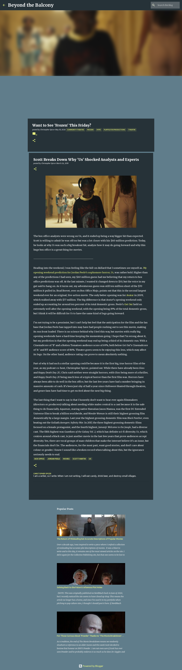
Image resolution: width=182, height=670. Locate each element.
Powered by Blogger (91, 666)
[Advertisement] (91, 97)
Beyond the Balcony (31, 5)
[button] (34, 141)
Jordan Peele (54, 459)
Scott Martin (79, 459)
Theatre (131, 130)
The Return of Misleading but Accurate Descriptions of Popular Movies (90, 539)
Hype (99, 130)
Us (90, 459)
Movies (66, 459)
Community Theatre (75, 130)
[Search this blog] (165, 5)
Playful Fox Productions (114, 130)
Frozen (90, 130)
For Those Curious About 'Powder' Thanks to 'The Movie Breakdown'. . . (90, 636)
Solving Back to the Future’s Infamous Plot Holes (79, 587)
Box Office (39, 459)
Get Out (128, 304)
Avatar (130, 295)
